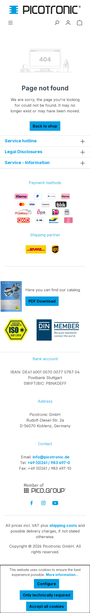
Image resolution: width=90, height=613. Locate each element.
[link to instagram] (43, 503)
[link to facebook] (31, 503)
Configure (46, 583)
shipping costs (63, 525)
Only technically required (46, 595)
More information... (62, 575)
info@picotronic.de (51, 457)
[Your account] (68, 22)
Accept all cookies (46, 606)
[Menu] (10, 22)
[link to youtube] (55, 503)
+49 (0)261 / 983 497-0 (49, 462)
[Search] (56, 22)
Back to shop (45, 126)
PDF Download (42, 301)
